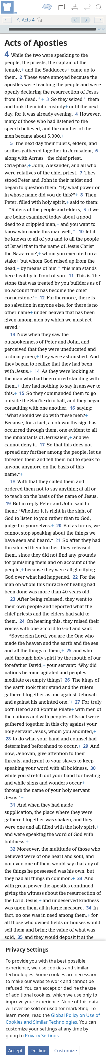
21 (57, 540)
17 (42, 445)
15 (21, 393)
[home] (8, 7)
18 (12, 481)
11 (71, 276)
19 (8, 503)
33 (79, 878)
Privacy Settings (42, 1035)
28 (8, 739)
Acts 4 (25, 20)
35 (19, 937)
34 (88, 908)
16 (72, 408)
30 (92, 768)
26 (67, 680)
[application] (53, 29)
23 (12, 599)
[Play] (3, 29)
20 (58, 525)
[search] (98, 7)
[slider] (52, 29)
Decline (38, 1050)
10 (81, 231)
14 (36, 371)
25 (68, 650)
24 (21, 621)
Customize (65, 1050)
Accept (15, 1050)
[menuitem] (8, 7)
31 (12, 805)
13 (12, 334)
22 (75, 577)
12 (42, 298)
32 (12, 849)
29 (85, 746)
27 (77, 702)
